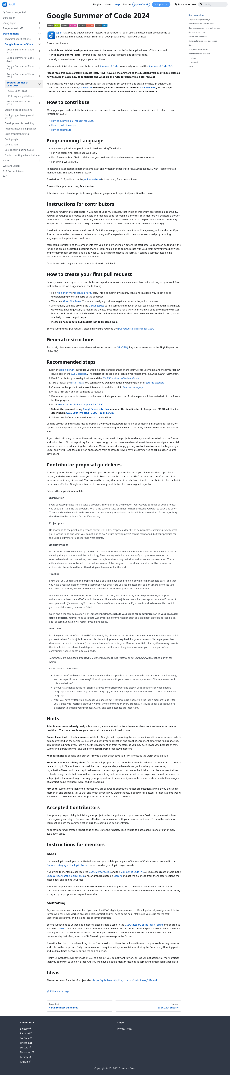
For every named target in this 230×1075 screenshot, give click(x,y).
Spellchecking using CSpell (19, 149)
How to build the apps (63, 125)
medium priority (83, 292)
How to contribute (61, 129)
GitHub (25, 1061)
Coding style (11, 139)
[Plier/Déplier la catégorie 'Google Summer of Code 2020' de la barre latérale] (39, 51)
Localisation (11, 144)
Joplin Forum (85, 87)
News (108, 4)
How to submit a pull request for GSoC (72, 120)
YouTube (26, 1038)
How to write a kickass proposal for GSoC (80, 404)
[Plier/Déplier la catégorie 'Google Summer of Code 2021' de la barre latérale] (39, 59)
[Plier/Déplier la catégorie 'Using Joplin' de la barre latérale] (39, 23)
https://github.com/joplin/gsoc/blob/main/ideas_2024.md (125, 980)
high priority (64, 292)
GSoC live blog (148, 87)
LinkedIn (26, 1042)
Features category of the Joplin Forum (67, 865)
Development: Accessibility (19, 123)
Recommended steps (197, 36)
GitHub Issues (96, 305)
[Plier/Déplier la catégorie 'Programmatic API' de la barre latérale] (39, 28)
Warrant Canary (11, 165)
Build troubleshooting (17, 134)
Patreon (26, 1033)
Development (11, 33)
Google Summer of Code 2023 (20, 76)
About (6, 160)
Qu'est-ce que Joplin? (14, 12)
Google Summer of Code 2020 (20, 51)
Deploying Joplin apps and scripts (19, 116)
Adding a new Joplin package (20, 128)
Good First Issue (72, 301)
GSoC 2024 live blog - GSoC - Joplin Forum (90, 412)
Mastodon (27, 1052)
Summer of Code (109, 66)
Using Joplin (9, 23)
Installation (9, 17)
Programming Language (199, 19)
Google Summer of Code (19, 44)
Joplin (59, 32)
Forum (127, 4)
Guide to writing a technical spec (23, 155)
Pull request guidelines (20, 96)
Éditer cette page (58, 991)
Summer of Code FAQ (160, 66)
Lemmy (25, 1057)
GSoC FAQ (122, 347)
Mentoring (195, 62)
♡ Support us (161, 4)
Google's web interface (96, 409)
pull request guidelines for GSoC (136, 328)
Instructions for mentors (199, 53)
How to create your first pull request (204, 28)
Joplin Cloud (141, 4)
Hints (190, 45)
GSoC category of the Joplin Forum (66, 875)
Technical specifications (18, 39)
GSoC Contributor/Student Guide (121, 378)
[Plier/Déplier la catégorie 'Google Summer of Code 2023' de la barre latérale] (39, 76)
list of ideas (77, 382)
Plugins (97, 4)
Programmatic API (13, 28)
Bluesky (25, 1028)
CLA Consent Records (14, 171)
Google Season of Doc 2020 (18, 103)
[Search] (213, 4)
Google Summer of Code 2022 (20, 67)
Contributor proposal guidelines (202, 41)
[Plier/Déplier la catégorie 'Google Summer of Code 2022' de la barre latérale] (39, 67)
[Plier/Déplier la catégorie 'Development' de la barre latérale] (39, 33)
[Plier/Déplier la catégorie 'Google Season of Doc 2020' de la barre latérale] (39, 103)
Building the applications (18, 109)
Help (117, 4)
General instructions (197, 32)
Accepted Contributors (198, 49)
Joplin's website (92, 179)
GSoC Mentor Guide (100, 872)
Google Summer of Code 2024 (17, 84)
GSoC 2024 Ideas (17, 90)
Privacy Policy (124, 1028)
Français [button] (180, 4)
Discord (118, 875)
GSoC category (79, 373)
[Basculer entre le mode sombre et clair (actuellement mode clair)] (194, 4)
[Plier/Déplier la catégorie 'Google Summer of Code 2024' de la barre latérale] (39, 84)
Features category (154, 382)
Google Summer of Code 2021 (20, 59)
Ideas (193, 58)
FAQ (5, 176)
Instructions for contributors (201, 23)
